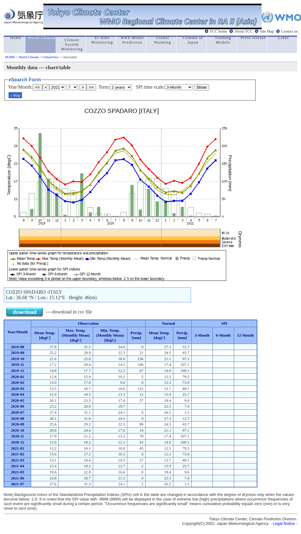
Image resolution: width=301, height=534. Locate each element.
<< (37, 87)
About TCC (243, 31)
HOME (10, 57)
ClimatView (50, 57)
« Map (15, 95)
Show (201, 87)
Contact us (289, 31)
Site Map (267, 31)
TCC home (218, 31)
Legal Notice (284, 523)
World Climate (29, 57)
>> (91, 87)
